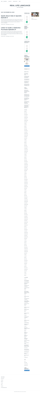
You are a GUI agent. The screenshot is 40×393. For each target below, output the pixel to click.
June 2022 (25, 173)
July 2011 (25, 272)
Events (1, 384)
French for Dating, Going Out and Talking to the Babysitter (26, 301)
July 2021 (25, 189)
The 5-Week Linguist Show (4, 387)
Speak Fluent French (26, 351)
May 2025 (25, 126)
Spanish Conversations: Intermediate (26, 338)
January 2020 (25, 216)
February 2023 (26, 161)
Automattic (25, 391)
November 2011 (26, 269)
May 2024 (25, 142)
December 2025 (26, 117)
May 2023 (25, 157)
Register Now (27, 22)
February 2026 (26, 114)
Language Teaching (26, 322)
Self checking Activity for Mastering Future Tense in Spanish (26, 77)
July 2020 (25, 207)
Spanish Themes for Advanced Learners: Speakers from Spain (26, 346)
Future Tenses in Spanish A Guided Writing (26, 74)
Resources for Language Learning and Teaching (27, 328)
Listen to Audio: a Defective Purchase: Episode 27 (10, 28)
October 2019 (25, 220)
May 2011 (25, 275)
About (20, 1)
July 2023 (25, 154)
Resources (5, 1)
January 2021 (25, 198)
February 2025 (26, 130)
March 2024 (25, 145)
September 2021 (26, 186)
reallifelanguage (8, 24)
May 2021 (25, 192)
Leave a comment (12, 24)
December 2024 (26, 133)
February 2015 (25, 260)
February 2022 (25, 179)
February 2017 (25, 229)
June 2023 (25, 155)
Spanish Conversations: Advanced (26, 333)
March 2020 (25, 213)
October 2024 (25, 136)
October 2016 (25, 235)
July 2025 (25, 123)
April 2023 (25, 158)
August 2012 (25, 263)
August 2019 (25, 223)
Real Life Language (20, 5)
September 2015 (26, 251)
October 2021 (25, 185)
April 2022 (25, 176)
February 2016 (25, 247)
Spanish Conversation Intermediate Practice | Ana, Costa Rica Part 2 (26, 96)
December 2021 (26, 182)
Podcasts (9, 1)
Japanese (25, 315)
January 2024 (25, 148)
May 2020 (25, 210)
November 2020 (26, 201)
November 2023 (26, 151)
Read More (5, 22)
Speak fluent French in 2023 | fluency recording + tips (26, 103)
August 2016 (25, 238)
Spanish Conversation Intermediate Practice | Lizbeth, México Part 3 (26, 85)
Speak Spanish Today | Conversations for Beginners (26, 99)
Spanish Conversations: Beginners (26, 336)
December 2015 (26, 248)
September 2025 (26, 120)
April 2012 (25, 266)
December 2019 (26, 217)
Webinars (2, 381)
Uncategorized (26, 357)
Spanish (25, 330)
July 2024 (25, 139)
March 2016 (25, 245)
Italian (25, 311)
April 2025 (25, 127)
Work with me (15, 1)
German (25, 305)
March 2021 (25, 195)
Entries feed (25, 362)
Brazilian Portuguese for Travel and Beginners (26, 283)
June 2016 (25, 241)
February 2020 (26, 214)
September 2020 (26, 204)
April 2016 (25, 244)
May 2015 (25, 257)
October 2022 (25, 167)
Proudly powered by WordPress (17, 391)
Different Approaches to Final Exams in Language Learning (26, 82)
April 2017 (25, 226)
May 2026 (25, 111)
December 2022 (26, 164)
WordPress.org (26, 365)
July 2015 (25, 254)
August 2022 (25, 170)
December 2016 (26, 232)
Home (2, 1)
